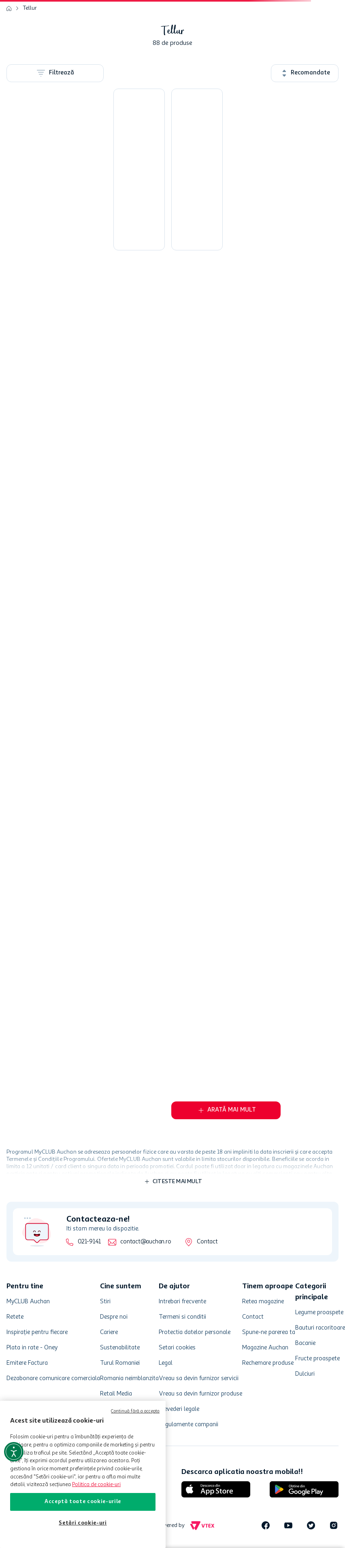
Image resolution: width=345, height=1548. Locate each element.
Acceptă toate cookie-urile (83, 1501)
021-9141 (89, 1242)
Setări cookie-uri (82, 1523)
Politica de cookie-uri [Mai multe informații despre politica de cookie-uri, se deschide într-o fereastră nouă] (96, 1484)
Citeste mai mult (177, 1181)
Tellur (30, 8)
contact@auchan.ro (145, 1242)
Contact (207, 1242)
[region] (83, 1474)
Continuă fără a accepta (135, 1411)
